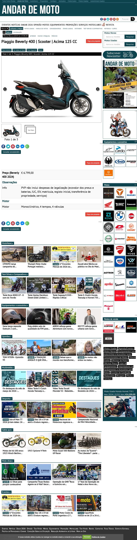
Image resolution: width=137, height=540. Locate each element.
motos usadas (29, 28)
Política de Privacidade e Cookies (14, 531)
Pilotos (130, 375)
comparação (17, 32)
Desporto (7, 398)
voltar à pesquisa (44, 36)
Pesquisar (130, 37)
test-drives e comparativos (92, 28)
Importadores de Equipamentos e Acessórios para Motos (118, 369)
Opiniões (7, 336)
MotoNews (7, 243)
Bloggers (121, 375)
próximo (54, 36)
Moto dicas (8, 461)
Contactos (99, 528)
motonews (78, 28)
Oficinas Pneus (110, 363)
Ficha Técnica (109, 528)
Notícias (15, 24)
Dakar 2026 (27, 24)
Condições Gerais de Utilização (38, 531)
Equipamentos (57, 24)
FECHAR (87, 537)
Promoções (72, 24)
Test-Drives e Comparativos (15, 274)
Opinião (38, 24)
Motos (45, 24)
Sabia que (7, 429)
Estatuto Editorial (122, 528)
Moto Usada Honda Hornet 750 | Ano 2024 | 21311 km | (120, 403)
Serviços (83, 24)
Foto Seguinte (31, 50)
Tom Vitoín (38, 528)
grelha (9, 32)
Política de (98, 537)
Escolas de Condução (120, 372)
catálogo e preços (16, 28)
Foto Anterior (6, 50)
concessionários (55, 28)
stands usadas (68, 28)
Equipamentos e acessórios (15, 305)
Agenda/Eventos (126, 348)
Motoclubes (95, 24)
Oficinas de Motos (120, 360)
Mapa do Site (81, 531)
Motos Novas (110, 351)
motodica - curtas (110, 28)
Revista (110, 24)
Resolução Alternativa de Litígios (63, 531)
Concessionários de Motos (116, 357)
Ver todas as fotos (19, 50)
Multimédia (8, 367)
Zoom (41, 50)
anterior (33, 36)
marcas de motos (42, 28)
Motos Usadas (110, 348)
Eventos (6, 24)
